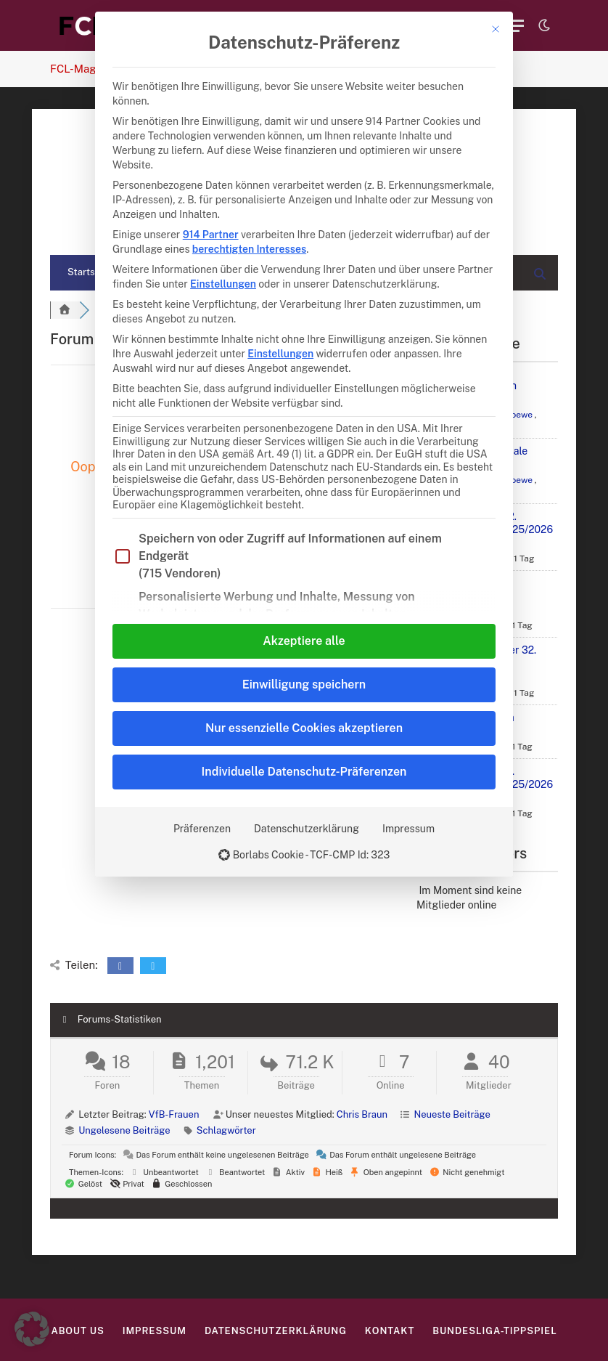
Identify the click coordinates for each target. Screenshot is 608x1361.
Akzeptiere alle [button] (304, 641)
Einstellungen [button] (223, 284)
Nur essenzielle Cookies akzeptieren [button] (304, 728)
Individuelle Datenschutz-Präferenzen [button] (304, 772)
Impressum (408, 828)
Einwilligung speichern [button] (304, 684)
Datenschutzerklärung (306, 828)
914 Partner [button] (211, 234)
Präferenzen (202, 828)
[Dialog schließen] (495, 29)
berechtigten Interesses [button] (249, 249)
